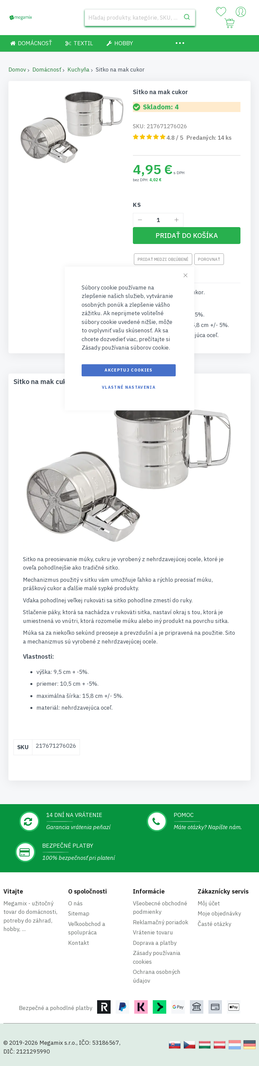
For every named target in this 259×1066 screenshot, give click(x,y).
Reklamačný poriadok (160, 922)
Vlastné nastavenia (128, 387)
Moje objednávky (219, 913)
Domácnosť (46, 69)
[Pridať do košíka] (186, 235)
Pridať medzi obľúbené (163, 259)
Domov (17, 69)
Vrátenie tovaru (153, 932)
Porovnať (209, 259)
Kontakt (78, 943)
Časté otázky (214, 924)
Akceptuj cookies (129, 370)
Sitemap (78, 913)
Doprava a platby (154, 943)
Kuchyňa (78, 69)
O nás (75, 903)
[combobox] (140, 17)
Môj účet (209, 903)
